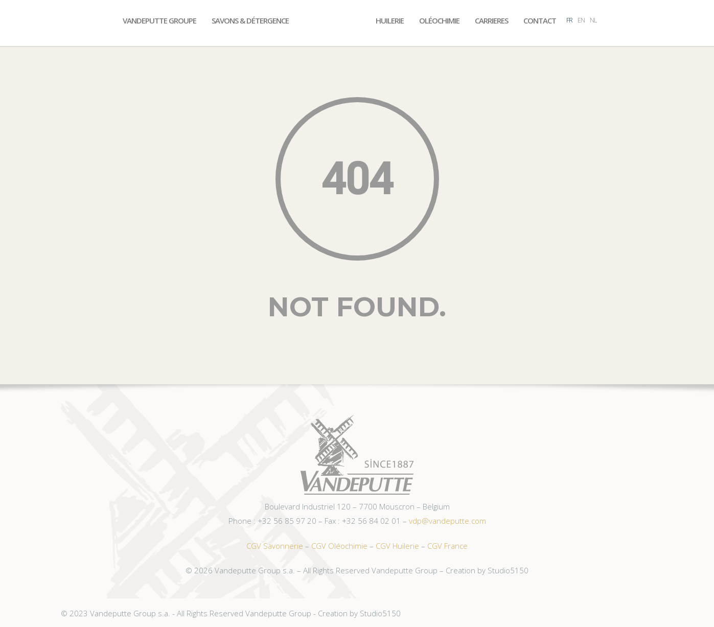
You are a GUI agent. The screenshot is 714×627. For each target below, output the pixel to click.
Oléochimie (439, 20)
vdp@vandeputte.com (447, 521)
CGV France (447, 546)
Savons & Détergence (250, 20)
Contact (539, 20)
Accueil (332, 20)
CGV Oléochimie (339, 546)
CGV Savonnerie (274, 546)
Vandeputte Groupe (159, 20)
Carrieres (491, 20)
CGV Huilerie (397, 546)
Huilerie (390, 20)
